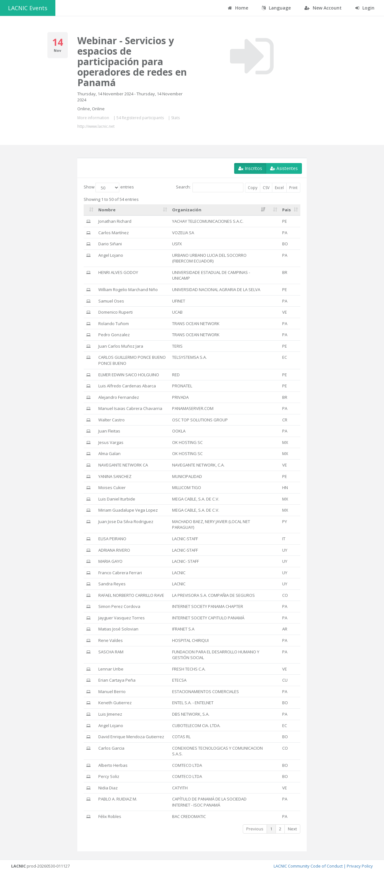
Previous (254, 829)
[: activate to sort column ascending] (90, 210)
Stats (175, 117)
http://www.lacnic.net (96, 126)
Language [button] (276, 8)
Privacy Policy (360, 866)
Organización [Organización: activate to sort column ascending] (186, 210)
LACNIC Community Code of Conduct (308, 866)
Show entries (109, 187)
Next (292, 829)
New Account (323, 8)
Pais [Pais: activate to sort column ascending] (286, 210)
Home (238, 8)
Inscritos (250, 168)
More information (93, 117)
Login (364, 8)
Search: (209, 187)
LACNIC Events (27, 8)
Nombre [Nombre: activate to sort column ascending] (106, 210)
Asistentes (284, 168)
